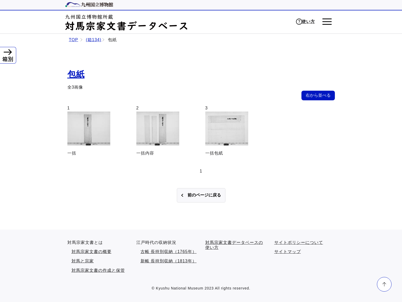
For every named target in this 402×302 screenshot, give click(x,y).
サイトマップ (287, 251)
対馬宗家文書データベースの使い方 (234, 245)
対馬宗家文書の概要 (92, 251)
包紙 (76, 74)
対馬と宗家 (83, 261)
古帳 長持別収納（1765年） (169, 251)
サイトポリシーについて (298, 242)
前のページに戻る (204, 195)
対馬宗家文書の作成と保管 (98, 270)
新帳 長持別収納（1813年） (169, 261)
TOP (73, 40)
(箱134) (93, 40)
